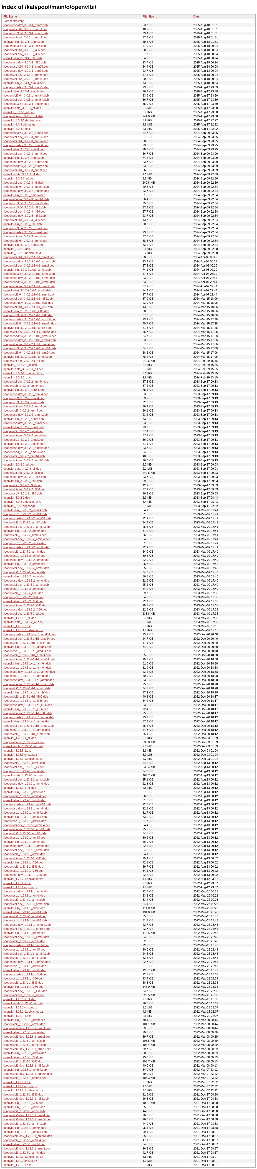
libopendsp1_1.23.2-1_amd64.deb (25, 812)
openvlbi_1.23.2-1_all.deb (19, 787)
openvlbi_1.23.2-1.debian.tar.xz (23, 878)
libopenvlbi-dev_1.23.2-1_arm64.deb (26, 829)
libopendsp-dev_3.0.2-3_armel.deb (25, 232)
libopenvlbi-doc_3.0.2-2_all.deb (23, 472)
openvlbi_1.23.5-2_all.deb (19, 617)
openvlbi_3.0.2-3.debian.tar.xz (22, 253)
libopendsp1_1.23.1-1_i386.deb (23, 978)
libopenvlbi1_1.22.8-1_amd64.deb (24, 1077)
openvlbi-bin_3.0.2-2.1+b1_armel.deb (27, 269)
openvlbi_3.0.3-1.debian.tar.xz (22, 120)
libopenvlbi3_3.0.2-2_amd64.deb (24, 456)
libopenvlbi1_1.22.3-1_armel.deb (24, 1111)
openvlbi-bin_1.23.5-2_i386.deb (23, 601)
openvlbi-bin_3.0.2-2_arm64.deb (23, 389)
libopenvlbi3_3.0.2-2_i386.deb (22, 485)
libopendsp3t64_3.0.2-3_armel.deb (25, 228)
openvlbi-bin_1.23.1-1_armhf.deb (24, 932)
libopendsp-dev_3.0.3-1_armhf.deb (25, 25)
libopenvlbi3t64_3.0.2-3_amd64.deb (26, 186)
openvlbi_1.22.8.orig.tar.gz (20, 1086)
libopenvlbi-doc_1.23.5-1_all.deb (23, 742)
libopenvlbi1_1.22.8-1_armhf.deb (24, 1024)
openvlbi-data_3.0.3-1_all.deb (22, 108)
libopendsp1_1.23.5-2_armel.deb (24, 588)
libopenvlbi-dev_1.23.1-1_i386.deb (25, 991)
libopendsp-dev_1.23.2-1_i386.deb (25, 874)
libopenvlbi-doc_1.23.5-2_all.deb (23, 613)
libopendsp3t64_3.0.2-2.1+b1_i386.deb (28, 315)
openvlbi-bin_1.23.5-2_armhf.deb (24, 563)
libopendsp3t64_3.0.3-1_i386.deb (24, 45)
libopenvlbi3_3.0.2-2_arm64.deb (23, 385)
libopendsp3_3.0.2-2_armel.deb (23, 439)
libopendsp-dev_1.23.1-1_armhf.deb (26, 945)
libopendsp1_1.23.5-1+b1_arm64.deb (27, 667)
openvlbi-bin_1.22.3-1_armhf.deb (24, 1144)
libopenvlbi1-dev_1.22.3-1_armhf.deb (27, 1148)
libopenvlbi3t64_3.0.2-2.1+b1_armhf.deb (29, 294)
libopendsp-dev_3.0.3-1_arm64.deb (26, 70)
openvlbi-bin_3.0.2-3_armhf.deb (23, 157)
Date (196, 16)
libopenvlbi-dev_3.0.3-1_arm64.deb (25, 74)
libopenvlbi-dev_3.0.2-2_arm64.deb (25, 381)
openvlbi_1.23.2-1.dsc (17, 883)
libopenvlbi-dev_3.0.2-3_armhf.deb (25, 153)
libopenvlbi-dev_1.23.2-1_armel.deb (26, 779)
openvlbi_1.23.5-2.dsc (17, 626)
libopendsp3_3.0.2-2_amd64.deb (24, 452)
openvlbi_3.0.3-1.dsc (16, 128)
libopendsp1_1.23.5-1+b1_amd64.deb (27, 651)
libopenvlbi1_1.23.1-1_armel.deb (24, 899)
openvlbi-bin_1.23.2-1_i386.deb (23, 862)
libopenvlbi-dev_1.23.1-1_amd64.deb (26, 928)
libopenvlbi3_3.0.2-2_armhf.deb (23, 410)
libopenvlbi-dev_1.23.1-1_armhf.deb (26, 937)
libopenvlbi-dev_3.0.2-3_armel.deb (25, 236)
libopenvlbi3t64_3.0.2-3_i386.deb (24, 220)
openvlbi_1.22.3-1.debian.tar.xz (23, 1156)
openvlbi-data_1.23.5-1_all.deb (23, 746)
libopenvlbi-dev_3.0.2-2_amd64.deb (26, 460)
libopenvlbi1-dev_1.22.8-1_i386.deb (26, 1065)
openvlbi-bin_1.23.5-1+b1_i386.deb (25, 709)
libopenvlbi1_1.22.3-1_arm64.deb (24, 1123)
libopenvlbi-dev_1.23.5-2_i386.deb (25, 605)
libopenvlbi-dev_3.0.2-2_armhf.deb (25, 406)
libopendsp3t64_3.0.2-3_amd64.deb (26, 203)
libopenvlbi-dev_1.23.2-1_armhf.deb (26, 849)
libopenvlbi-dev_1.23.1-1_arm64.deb (26, 953)
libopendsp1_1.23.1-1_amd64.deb (25, 920)
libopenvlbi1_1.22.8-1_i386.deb (23, 1061)
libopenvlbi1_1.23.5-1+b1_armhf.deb (26, 688)
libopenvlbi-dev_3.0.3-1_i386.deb (24, 54)
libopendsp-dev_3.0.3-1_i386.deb (24, 62)
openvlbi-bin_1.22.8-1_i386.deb (23, 1057)
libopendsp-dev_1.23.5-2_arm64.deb (26, 547)
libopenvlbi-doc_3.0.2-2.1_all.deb (24, 360)
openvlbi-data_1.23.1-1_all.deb (23, 1003)
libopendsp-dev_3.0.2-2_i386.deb (24, 476)
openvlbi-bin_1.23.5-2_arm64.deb (24, 530)
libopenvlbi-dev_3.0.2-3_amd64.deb (26, 199)
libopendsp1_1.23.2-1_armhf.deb (24, 837)
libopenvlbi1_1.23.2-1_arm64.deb (24, 833)
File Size (148, 16)
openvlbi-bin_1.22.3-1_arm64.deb (24, 1127)
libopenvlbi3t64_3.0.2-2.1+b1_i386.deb (28, 307)
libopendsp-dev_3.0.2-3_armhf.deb (25, 161)
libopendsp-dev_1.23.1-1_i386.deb (25, 974)
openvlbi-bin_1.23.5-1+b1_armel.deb (26, 721)
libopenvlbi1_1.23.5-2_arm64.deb (24, 522)
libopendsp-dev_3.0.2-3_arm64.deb (26, 145)
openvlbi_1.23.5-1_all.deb (19, 738)
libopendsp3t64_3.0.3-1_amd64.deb (26, 103)
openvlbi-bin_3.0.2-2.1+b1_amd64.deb (27, 327)
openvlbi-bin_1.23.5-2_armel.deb (24, 576)
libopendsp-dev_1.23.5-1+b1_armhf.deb (28, 679)
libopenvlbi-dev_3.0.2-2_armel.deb (25, 435)
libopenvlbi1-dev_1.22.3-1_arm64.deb (27, 1119)
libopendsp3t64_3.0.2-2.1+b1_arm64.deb (29, 348)
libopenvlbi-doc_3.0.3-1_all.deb (23, 116)
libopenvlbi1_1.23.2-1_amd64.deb (24, 796)
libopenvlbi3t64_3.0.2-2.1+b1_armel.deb (28, 257)
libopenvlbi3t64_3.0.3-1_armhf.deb (25, 29)
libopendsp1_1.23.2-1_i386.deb (23, 870)
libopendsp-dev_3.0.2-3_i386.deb (24, 215)
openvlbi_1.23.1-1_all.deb (19, 999)
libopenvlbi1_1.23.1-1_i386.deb (23, 982)
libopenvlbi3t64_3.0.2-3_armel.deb (25, 240)
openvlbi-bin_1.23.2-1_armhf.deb (24, 841)
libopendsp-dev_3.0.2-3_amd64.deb (26, 190)
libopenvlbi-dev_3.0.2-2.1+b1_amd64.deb (29, 331)
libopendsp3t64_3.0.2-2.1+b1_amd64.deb (29, 336)
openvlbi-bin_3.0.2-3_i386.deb (22, 224)
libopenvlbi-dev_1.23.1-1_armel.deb (26, 903)
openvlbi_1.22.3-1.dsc (17, 1164)
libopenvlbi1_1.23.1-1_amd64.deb (24, 916)
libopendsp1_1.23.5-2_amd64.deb (25, 514)
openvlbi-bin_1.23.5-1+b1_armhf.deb (26, 692)
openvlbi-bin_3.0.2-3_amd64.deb (24, 195)
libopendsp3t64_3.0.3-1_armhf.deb (25, 33)
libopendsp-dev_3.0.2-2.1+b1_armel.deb (29, 261)
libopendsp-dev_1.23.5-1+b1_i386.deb (27, 705)
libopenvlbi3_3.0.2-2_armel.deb (23, 431)
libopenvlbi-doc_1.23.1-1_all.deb (23, 995)
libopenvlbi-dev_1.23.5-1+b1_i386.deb (27, 713)
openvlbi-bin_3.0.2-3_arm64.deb (23, 149)
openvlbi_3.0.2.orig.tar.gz (19, 506)
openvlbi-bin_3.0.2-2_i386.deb (22, 481)
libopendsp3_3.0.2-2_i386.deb (22, 493)
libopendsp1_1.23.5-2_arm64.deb (24, 543)
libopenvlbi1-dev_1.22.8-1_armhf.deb (27, 1028)
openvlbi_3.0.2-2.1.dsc (17, 377)
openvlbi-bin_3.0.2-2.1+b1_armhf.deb (27, 290)
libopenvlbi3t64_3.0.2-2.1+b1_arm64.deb (29, 352)
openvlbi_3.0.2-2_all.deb (18, 464)
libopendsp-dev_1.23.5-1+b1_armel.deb (28, 717)
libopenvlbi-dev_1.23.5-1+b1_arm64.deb (29, 659)
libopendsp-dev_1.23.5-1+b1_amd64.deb (29, 634)
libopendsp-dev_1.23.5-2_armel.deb (26, 580)
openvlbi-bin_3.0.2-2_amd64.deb (24, 443)
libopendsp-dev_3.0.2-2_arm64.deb (26, 394)
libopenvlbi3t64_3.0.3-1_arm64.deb (25, 78)
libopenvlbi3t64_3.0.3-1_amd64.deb (26, 95)
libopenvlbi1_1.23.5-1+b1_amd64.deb (27, 642)
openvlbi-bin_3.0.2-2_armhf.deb (23, 418)
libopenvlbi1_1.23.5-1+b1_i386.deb (25, 696)
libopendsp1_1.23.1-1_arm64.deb (24, 966)
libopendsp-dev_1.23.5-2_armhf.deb (26, 559)
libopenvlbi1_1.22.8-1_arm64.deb (24, 1044)
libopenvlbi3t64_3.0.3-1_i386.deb (24, 49)
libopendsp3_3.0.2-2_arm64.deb (23, 398)
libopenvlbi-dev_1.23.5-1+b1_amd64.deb (29, 638)
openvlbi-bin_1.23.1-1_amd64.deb (25, 912)
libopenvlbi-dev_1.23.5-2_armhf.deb (26, 568)
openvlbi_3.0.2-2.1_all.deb (20, 364)
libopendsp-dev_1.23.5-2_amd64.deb (27, 518)
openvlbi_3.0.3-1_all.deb (18, 112)
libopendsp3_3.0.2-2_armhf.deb (23, 402)
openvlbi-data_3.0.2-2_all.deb (22, 468)
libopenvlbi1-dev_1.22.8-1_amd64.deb (27, 1073)
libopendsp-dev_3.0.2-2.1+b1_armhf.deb (29, 277)
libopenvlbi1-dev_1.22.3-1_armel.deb (26, 1115)
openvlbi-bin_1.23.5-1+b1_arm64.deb (27, 663)
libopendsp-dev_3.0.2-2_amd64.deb (26, 447)
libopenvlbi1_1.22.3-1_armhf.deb (24, 1152)
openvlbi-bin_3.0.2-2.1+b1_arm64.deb (27, 356)
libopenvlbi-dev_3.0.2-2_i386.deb (24, 489)
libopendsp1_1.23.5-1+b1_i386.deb (25, 700)
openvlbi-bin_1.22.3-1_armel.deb (24, 1107)
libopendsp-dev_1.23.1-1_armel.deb (26, 891)
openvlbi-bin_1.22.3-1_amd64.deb (25, 1131)
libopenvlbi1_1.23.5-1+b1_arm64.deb (27, 655)
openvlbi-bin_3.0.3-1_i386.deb (22, 58)
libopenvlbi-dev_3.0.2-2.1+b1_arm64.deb (29, 344)
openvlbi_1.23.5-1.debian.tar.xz (23, 758)
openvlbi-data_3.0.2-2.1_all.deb (23, 369)
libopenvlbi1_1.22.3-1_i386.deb (23, 1094)
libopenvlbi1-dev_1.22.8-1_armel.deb (26, 1036)
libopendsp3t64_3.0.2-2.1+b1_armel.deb (29, 273)
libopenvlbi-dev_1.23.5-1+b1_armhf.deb (28, 684)
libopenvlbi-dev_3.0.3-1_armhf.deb (25, 37)
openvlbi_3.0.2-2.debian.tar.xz (22, 501)
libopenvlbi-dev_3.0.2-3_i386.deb (24, 211)
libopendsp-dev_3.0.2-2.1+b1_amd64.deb (29, 319)
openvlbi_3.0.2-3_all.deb (18, 178)
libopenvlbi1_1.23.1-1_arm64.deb (24, 957)
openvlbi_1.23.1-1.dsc (17, 1015)
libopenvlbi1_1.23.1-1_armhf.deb (24, 941)
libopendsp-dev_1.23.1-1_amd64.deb (27, 924)
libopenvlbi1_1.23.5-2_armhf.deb (24, 551)
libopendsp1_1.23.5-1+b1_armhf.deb (26, 675)
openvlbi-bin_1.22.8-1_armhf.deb (24, 1020)
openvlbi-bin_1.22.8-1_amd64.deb (25, 1069)
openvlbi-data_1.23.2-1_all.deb (23, 775)
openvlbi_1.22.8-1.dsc (17, 1082)
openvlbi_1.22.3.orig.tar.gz (20, 1160)
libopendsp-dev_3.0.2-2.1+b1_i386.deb (28, 302)
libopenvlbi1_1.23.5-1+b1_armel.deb (26, 733)
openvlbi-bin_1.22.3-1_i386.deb (23, 1102)
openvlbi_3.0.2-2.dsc (16, 497)
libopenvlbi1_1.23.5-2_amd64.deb (24, 534)
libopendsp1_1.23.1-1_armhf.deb (24, 949)
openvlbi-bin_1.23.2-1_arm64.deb (24, 800)
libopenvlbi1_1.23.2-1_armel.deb (24, 762)
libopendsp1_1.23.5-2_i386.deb (23, 597)
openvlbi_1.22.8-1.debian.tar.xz (23, 1090)
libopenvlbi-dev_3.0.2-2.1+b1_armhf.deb (29, 286)
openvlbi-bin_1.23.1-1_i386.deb (23, 986)
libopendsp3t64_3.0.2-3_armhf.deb (25, 166)
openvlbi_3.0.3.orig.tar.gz (19, 124)
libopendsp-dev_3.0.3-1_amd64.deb (26, 87)
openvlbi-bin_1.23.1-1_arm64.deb (24, 970)
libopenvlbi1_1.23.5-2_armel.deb (24, 572)
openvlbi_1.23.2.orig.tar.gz (20, 887)
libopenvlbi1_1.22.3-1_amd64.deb (24, 1140)
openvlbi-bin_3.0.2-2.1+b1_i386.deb (26, 311)
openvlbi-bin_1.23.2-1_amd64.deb (25, 816)
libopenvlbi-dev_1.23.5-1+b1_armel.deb (28, 725)
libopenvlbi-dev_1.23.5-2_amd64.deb (26, 539)
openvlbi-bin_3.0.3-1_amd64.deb (24, 91)
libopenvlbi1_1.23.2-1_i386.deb (23, 866)
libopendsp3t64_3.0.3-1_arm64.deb (26, 66)
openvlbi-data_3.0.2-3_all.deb (22, 174)
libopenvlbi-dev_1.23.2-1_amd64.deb (26, 825)
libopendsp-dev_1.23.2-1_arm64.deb (26, 808)
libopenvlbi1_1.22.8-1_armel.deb (24, 1040)
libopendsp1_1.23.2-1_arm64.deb (24, 821)
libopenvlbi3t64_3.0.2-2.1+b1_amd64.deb (29, 323)
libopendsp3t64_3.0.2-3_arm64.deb (26, 132)
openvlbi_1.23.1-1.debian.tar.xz (23, 1011)
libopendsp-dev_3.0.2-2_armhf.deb (25, 414)
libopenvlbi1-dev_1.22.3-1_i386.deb (26, 1098)
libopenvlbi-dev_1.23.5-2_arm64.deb (26, 526)
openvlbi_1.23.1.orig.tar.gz (20, 1007)
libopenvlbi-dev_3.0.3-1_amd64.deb (26, 99)
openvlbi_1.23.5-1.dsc (17, 750)
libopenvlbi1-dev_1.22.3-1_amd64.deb (27, 1136)
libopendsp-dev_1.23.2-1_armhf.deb (26, 845)
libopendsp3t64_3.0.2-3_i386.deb (24, 207)
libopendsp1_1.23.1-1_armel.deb (24, 895)
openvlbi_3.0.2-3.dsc (16, 248)
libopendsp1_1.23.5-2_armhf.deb (24, 555)
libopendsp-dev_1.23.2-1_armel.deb (26, 783)
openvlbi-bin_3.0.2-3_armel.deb (23, 244)
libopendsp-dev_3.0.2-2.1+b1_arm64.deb (29, 340)
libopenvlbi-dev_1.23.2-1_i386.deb (25, 858)
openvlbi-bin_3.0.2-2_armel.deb (23, 427)
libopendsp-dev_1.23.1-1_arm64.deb (26, 961)
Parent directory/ (13, 21)
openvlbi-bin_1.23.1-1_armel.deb (24, 908)
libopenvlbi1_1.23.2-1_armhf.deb (24, 854)
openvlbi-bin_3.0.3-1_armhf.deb (23, 41)
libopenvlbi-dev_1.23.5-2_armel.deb (26, 584)
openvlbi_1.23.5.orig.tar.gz (20, 754)
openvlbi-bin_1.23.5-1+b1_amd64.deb (27, 646)
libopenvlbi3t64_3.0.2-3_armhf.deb (25, 170)
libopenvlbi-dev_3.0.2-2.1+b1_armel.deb (28, 265)
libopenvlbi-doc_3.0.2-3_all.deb (23, 182)
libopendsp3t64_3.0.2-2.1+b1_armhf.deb (29, 282)
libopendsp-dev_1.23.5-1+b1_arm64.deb (29, 671)
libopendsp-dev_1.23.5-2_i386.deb (25, 609)
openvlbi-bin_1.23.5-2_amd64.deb (25, 510)
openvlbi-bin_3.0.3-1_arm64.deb (23, 83)
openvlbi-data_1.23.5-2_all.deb (23, 622)
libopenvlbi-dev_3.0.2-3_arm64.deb (25, 137)
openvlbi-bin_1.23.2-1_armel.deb (24, 792)
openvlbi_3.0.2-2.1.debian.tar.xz (23, 373)
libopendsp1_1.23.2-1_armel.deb (24, 771)
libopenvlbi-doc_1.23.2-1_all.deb (23, 767)
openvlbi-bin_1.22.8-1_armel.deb (24, 1032)
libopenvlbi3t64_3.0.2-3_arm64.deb (25, 141)
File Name (10, 16)
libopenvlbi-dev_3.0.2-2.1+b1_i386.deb (28, 298)
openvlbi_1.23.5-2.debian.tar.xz (23, 630)
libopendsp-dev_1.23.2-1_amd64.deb (27, 804)
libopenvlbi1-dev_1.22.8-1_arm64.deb (27, 1048)
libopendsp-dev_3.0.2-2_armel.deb (25, 423)
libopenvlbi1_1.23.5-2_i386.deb (23, 593)
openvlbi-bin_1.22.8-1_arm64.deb (24, 1053)
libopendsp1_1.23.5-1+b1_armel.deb (26, 729)
